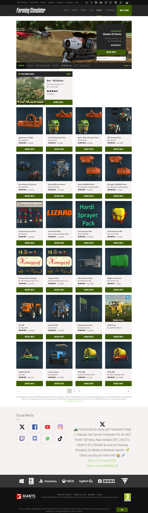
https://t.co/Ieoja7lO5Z (102, 460)
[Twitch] (111, 2)
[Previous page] (129, 391)
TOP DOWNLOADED (42, 65)
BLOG (66, 10)
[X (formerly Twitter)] (91, 2)
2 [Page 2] (74, 391)
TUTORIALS (110, 10)
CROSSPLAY (84, 65)
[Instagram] (106, 2)
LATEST (30, 65)
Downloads (33, 2)
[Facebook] (96, 2)
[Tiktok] (120, 2)
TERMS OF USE (79, 494)
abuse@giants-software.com (74, 401)
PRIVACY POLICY (64, 494)
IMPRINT (91, 494)
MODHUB (21, 65)
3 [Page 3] (79, 391)
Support (60, 2)
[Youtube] (101, 2)
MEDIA (84, 10)
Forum (43, 2)
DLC (91, 10)
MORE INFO (111, 52)
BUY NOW (124, 10)
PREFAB (56, 65)
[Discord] (116, 2)
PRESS (99, 494)
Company (69, 2)
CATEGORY (65, 65)
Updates (51, 2)
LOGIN (126, 66)
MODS (99, 10)
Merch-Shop (22, 2)
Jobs (76, 2)
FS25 (76, 65)
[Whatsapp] (86, 2)
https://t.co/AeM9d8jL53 (102, 466)
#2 (75, 434)
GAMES (74, 10)
